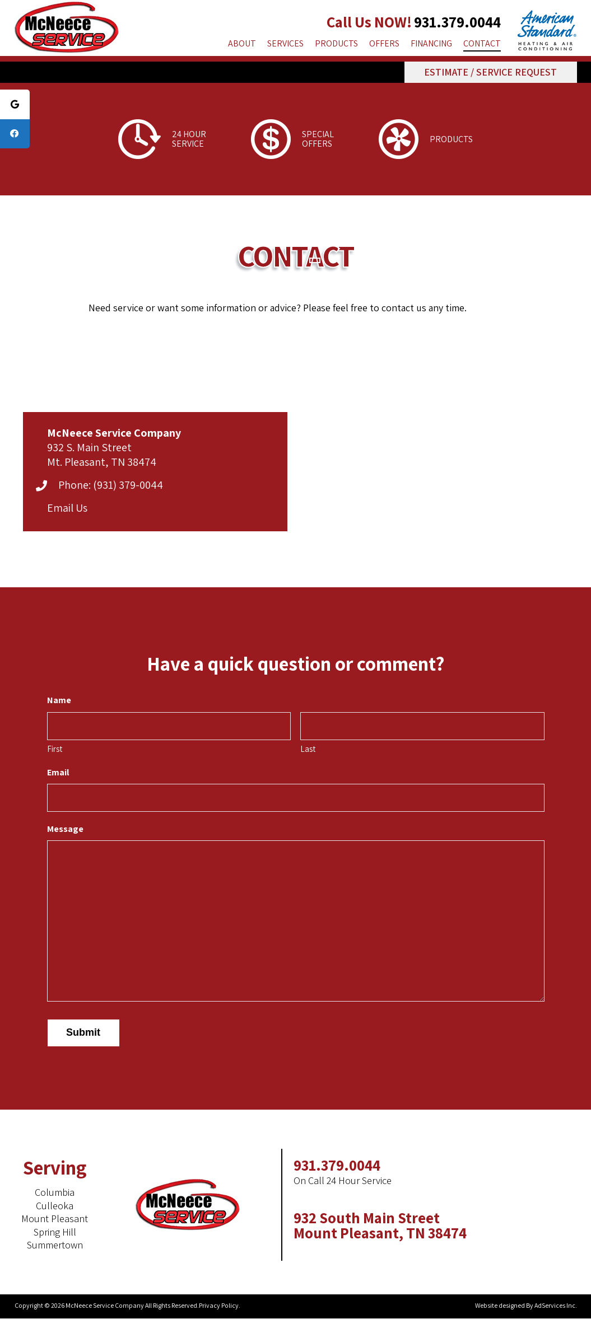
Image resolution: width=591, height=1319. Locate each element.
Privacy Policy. (219, 1305)
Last (307, 748)
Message (65, 829)
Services (285, 43)
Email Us (67, 508)
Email (58, 772)
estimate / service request (490, 72)
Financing (431, 43)
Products (336, 43)
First (54, 748)
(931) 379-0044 (128, 485)
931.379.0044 (457, 22)
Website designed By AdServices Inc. (526, 1305)
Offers (384, 43)
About (242, 43)
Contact (482, 43)
